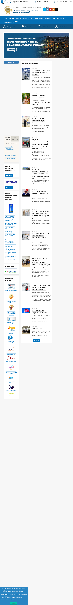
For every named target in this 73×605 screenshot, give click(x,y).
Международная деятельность (43, 18)
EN (57, 1)
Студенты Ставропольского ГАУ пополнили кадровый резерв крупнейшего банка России (40, 144)
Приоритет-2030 (61, 18)
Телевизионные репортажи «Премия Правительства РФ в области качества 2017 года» (10, 436)
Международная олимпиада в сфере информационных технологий (11, 584)
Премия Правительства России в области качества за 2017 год (10, 460)
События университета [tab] (7, 341)
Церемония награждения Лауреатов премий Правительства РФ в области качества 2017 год (11, 428)
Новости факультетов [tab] (15, 341)
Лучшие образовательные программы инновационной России (11, 575)
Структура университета (22, 18)
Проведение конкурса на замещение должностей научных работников (10, 359)
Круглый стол (37, 328)
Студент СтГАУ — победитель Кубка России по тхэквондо (40, 121)
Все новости (36, 340)
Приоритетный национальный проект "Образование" (11, 545)
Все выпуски (9, 377)
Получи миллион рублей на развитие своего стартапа (41, 72)
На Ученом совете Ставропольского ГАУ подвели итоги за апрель (41, 194)
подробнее (20, 591)
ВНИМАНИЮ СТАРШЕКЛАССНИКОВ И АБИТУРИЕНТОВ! (13, 268)
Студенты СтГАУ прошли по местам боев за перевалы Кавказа (41, 287)
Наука (31, 18)
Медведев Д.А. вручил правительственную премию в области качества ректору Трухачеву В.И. (10, 420)
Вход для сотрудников (42, 1)
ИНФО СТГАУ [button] (11, 62)
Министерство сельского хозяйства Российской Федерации (11, 504)
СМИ (54, 18)
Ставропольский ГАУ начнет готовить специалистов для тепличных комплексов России (41, 100)
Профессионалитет (9, 22)
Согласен (13, 603)
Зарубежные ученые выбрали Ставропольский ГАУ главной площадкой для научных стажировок (41, 262)
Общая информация (9, 18)
